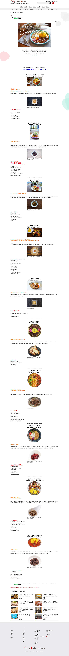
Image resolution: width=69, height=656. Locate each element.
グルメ (17, 9)
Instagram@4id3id (14, 269)
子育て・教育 (25, 9)
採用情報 (47, 632)
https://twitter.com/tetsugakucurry (17, 578)
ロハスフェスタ (36, 634)
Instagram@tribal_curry (15, 530)
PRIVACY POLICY (27, 651)
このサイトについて (35, 651)
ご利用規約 (41, 651)
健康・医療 (32, 9)
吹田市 (34, 6)
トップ (12, 9)
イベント (56, 9)
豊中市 (39, 6)
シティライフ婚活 (37, 630)
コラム (48, 9)
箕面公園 (35, 643)
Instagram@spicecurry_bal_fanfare (17, 173)
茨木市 (26, 6)
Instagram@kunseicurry (15, 316)
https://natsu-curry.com (15, 474)
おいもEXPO (36, 642)
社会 (20, 9)
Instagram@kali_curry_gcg (15, 365)
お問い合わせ (48, 634)
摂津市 (30, 6)
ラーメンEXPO (36, 641)
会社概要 (47, 631)
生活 (52, 9)
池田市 (47, 6)
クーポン (37, 9)
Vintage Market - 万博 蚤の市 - (39, 636)
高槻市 (21, 6)
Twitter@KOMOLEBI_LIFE (15, 118)
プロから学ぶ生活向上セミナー (39, 632)
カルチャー (43, 9)
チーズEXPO (36, 639)
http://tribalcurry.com (14, 529)
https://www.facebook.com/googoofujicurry (18, 419)
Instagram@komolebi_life (15, 116)
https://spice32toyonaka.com (16, 175)
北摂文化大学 (36, 631)
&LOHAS (35, 635)
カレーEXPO (36, 638)
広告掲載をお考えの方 (49, 630)
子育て (24, 633)
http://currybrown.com (14, 220)
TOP (11, 12)
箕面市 (43, 6)
